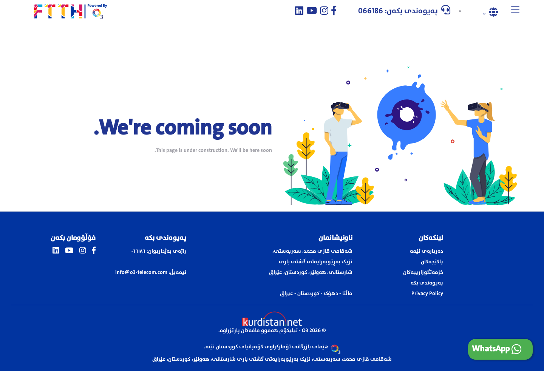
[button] (515, 11)
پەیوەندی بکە (427, 283)
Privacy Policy (427, 293)
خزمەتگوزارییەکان (423, 272)
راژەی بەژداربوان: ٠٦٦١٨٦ (158, 251)
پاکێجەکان (432, 262)
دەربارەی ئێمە (426, 251)
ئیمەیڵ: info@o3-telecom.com (150, 272)
